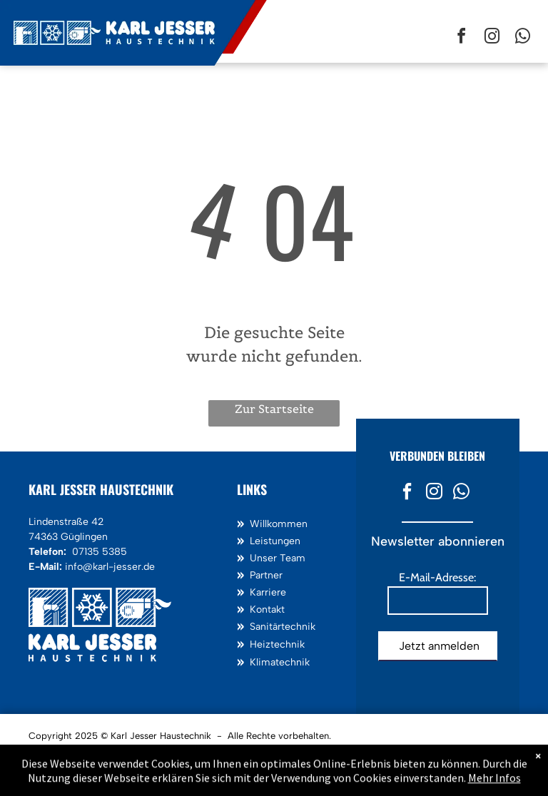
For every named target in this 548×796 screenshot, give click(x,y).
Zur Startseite (274, 409)
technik (287, 644)
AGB (163, 753)
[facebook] (461, 38)
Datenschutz (115, 753)
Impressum (57, 753)
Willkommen (279, 524)
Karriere (268, 592)
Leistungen (275, 541)
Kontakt (267, 609)
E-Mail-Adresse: (437, 577)
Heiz (260, 644)
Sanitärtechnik (282, 627)
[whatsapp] (522, 38)
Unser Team (277, 558)
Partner (266, 575)
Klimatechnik (280, 662)
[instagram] (491, 38)
